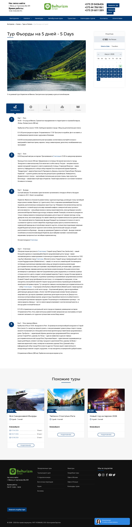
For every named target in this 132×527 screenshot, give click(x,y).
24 (98, 76)
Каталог (27, 18)
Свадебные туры (73, 473)
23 (120, 73)
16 (120, 70)
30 (120, 76)
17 (98, 73)
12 (106, 70)
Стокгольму (42, 251)
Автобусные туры (55, 18)
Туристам (72, 18)
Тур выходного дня (44, 473)
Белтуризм (14, 18)
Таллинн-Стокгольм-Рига (62, 416)
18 (102, 73)
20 (109, 73)
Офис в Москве (73, 477)
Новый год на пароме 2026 (103, 416)
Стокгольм (56, 156)
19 (106, 73)
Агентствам (117, 18)
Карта (62, 108)
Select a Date (105, 46)
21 (113, 73)
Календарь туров (87, 18)
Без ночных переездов (45, 482)
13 (109, 70)
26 (106, 76)
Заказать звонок (111, 11)
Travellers (115, 46)
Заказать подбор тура (17, 509)
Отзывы (78, 108)
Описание (46, 108)
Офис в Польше (73, 482)
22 (117, 73)
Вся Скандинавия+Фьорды (23, 416)
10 (98, 70)
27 (109, 76)
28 (113, 76)
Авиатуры (39, 18)
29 (117, 76)
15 (117, 70)
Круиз (39, 486)
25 (102, 76)
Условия (31, 108)
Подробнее (25, 445)
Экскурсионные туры (44, 468)
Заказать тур (113, 5)
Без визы (40, 491)
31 (98, 79)
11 (102, 70)
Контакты (104, 18)
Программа (15, 108)
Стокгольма (28, 287)
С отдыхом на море (43, 477)
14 (113, 70)
